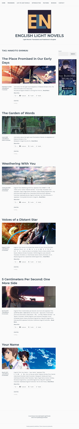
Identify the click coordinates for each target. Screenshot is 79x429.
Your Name (10, 344)
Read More (46, 90)
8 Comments (5, 313)
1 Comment (4, 89)
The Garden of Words (18, 113)
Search (60, 51)
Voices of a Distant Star (20, 219)
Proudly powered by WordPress (32, 426)
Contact (61, 3)
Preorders (11, 3)
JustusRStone (5, 88)
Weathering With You (19, 163)
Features (46, 3)
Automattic (50, 426)
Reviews (53, 3)
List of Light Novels (23, 3)
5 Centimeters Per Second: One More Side (26, 281)
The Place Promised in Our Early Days (27, 60)
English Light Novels (39, 35)
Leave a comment (6, 140)
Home (3, 3)
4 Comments (5, 190)
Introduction (36, 3)
